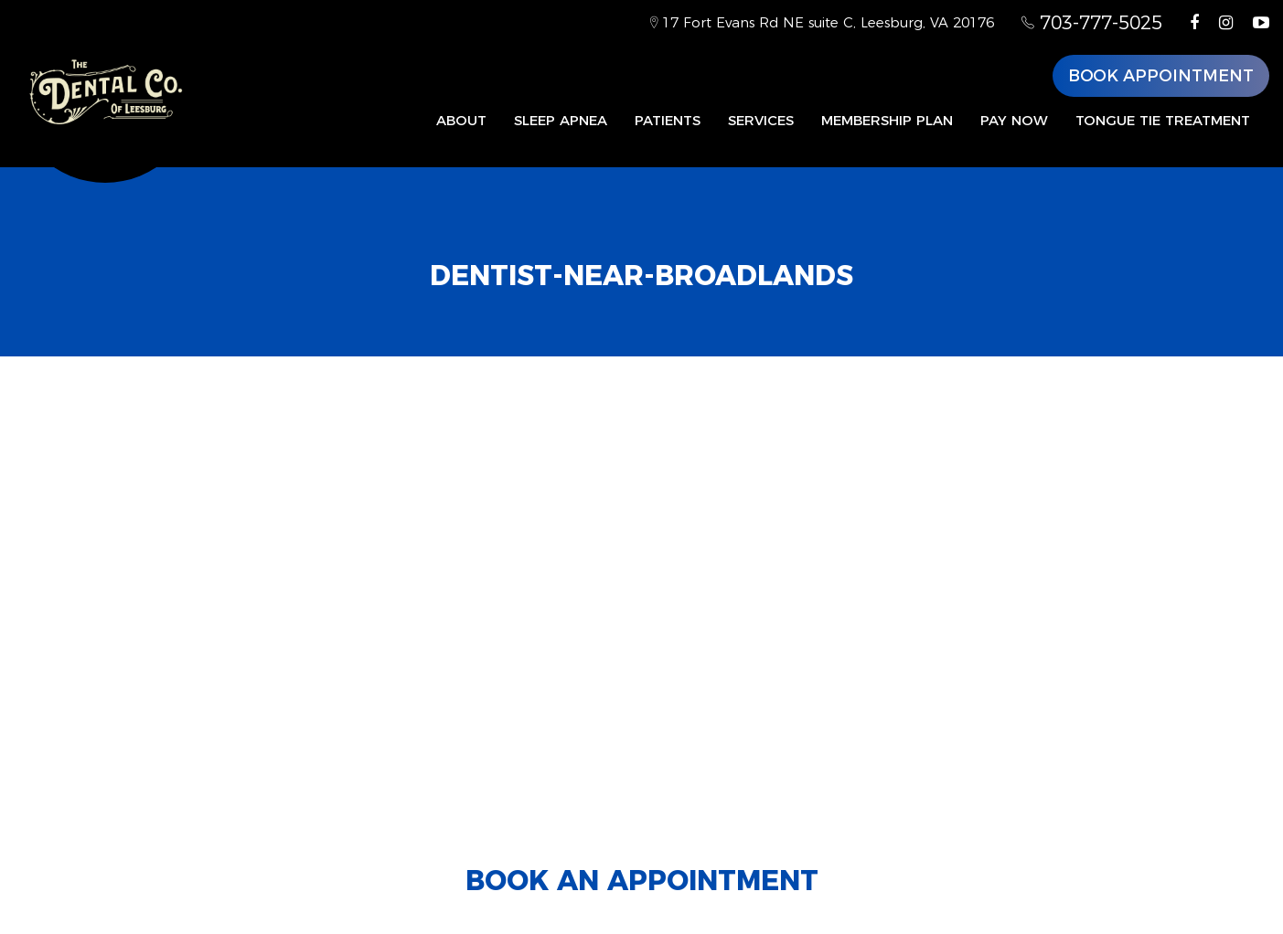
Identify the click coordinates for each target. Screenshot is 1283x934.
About (461, 120)
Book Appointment (1161, 76)
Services (761, 120)
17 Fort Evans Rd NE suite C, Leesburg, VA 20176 (822, 22)
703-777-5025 (1091, 23)
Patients (667, 120)
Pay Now (1014, 120)
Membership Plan (887, 120)
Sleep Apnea (560, 120)
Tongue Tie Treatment (1162, 120)
